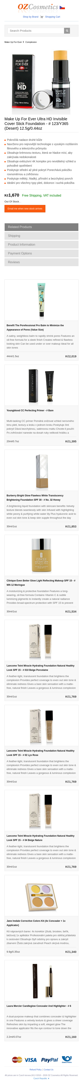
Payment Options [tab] (20, 253)
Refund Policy (36, 1070)
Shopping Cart (52, 16)
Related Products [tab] (20, 227)
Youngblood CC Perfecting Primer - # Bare (30, 410)
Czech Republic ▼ (42, 1078)
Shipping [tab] (14, 235)
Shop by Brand (30, 16)
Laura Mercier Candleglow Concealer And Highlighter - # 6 (39, 1006)
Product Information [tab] (21, 244)
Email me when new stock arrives (25, 208)
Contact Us (48, 1070)
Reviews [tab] (14, 262)
